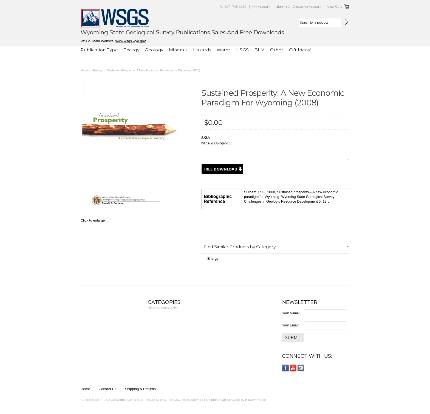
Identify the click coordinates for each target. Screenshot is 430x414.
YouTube (293, 368)
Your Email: (290, 325)
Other (277, 49)
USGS (242, 49)
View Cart (334, 7)
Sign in (281, 7)
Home (85, 70)
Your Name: (291, 313)
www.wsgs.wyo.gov (130, 41)
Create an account (307, 7)
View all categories (163, 308)
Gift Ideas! (300, 49)
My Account (261, 7)
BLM (259, 49)
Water (224, 49)
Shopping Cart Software (223, 400)
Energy (131, 49)
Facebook (285, 368)
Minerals (178, 49)
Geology (154, 49)
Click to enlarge (93, 220)
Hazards (202, 49)
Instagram (301, 368)
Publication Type (99, 49)
